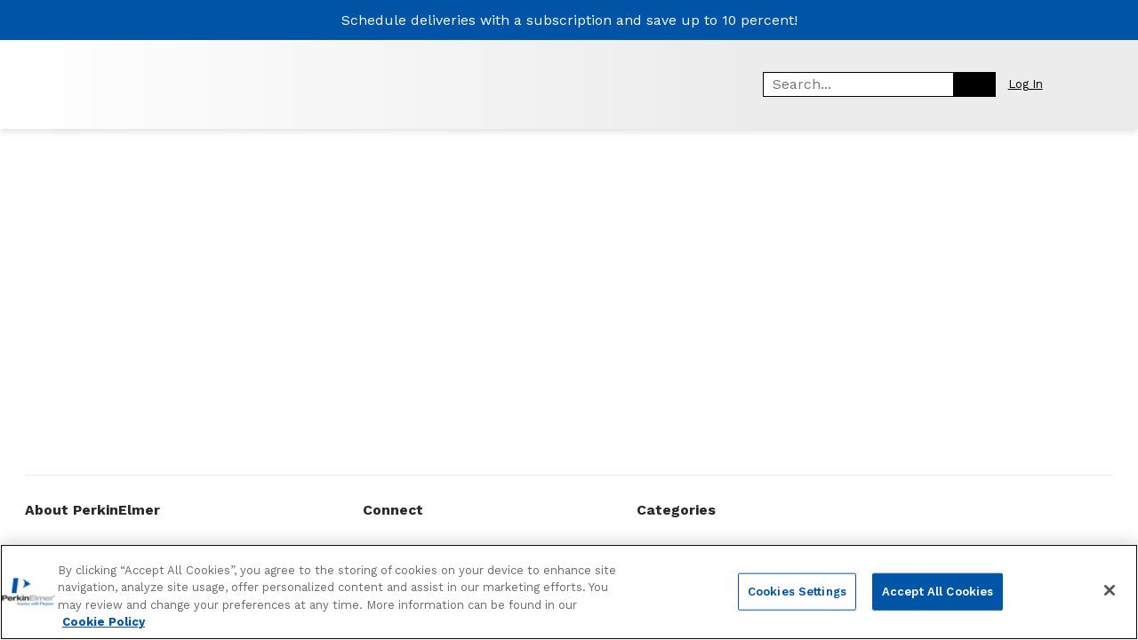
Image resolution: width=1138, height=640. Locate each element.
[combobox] (853, 84)
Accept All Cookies (937, 593)
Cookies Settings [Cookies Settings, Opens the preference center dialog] (797, 593)
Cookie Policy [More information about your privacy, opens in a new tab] (103, 624)
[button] (1035, 84)
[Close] (1109, 592)
